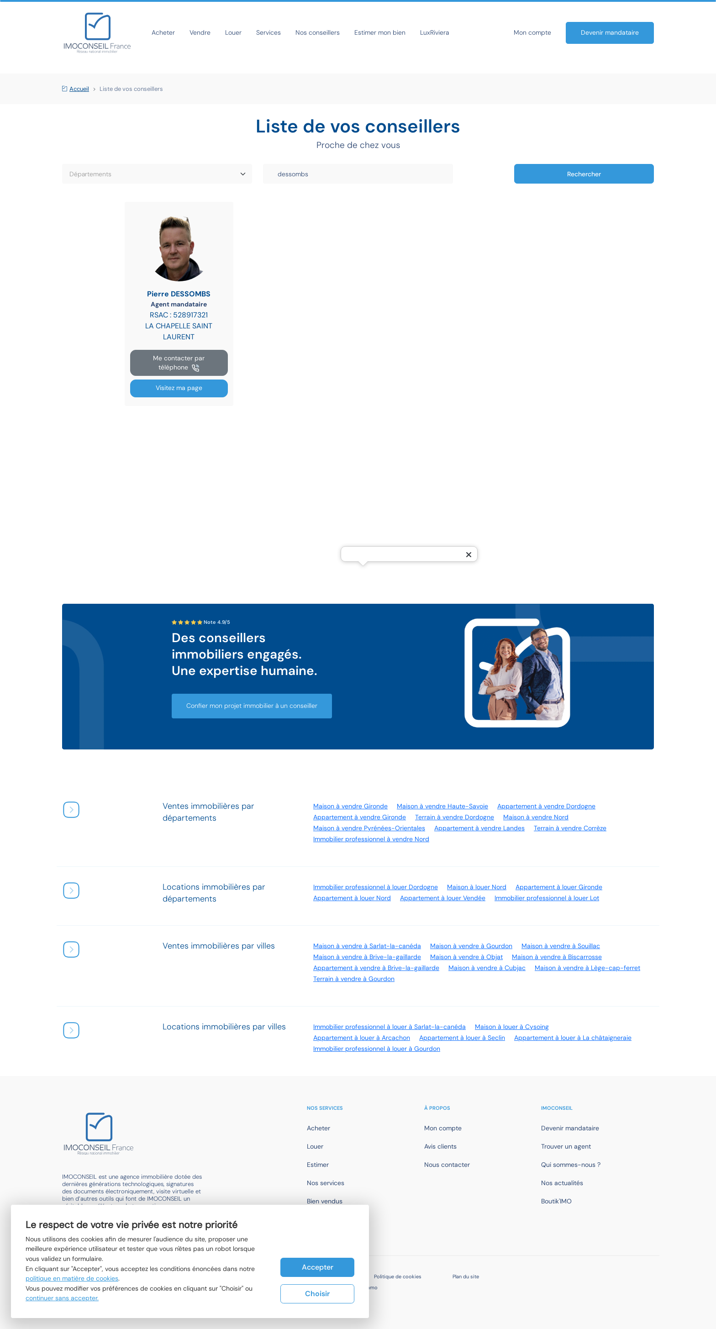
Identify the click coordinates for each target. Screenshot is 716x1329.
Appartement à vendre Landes (479, 828)
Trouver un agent (566, 1146)
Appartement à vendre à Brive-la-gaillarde (376, 968)
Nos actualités (562, 1183)
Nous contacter (447, 1164)
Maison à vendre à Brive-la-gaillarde (367, 957)
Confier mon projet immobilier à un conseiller (251, 705)
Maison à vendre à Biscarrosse (557, 957)
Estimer (318, 1164)
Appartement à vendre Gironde (359, 817)
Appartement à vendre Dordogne (546, 806)
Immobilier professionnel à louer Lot (547, 898)
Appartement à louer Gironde (559, 887)
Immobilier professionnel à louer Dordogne (375, 887)
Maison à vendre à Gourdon (471, 946)
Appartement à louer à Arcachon (361, 1038)
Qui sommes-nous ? (570, 1164)
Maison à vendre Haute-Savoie (442, 806)
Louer (233, 32)
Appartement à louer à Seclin (462, 1038)
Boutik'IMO (556, 1201)
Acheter (163, 32)
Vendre (200, 32)
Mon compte (532, 32)
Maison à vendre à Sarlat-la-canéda (367, 946)
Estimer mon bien (379, 32)
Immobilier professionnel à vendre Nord (371, 839)
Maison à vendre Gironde (350, 806)
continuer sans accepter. (62, 1298)
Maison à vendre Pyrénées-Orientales (369, 828)
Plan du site (466, 1276)
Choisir (317, 1293)
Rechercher (584, 174)
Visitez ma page (179, 388)
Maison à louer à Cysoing (512, 1027)
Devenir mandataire (610, 32)
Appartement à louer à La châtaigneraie (573, 1038)
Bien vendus (324, 1201)
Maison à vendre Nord (536, 817)
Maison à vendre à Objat (466, 957)
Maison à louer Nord (476, 887)
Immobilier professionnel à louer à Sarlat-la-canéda (389, 1027)
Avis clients (440, 1146)
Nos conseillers (317, 32)
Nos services (325, 1183)
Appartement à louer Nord (352, 898)
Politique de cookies (397, 1276)
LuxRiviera (434, 32)
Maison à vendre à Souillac (560, 946)
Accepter (317, 1267)
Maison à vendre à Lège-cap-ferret (587, 968)
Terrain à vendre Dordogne (454, 817)
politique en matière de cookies (72, 1278)
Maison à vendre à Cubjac (487, 968)
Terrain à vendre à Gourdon (354, 979)
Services (268, 32)
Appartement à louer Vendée (442, 898)
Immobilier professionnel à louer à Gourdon (376, 1048)
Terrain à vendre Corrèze (570, 828)
